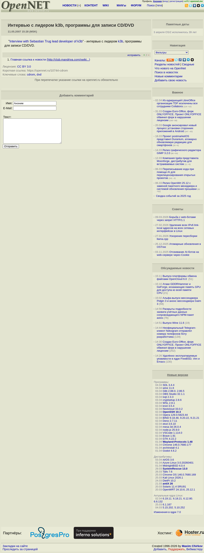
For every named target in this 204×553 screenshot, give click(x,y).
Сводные (188, 64)
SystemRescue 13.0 (175, 468)
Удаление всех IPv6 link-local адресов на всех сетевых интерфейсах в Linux (178, 228)
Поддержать (176, 549)
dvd (39, 74)
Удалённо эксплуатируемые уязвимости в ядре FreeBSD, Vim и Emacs (178, 358)
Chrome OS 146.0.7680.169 (179, 474)
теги (159, 5)
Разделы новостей (167, 64)
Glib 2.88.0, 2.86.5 (173, 390)
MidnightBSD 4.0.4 (174, 465)
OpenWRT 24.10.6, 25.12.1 (179, 489)
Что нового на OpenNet (170, 68)
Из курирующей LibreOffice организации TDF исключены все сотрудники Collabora (177, 103)
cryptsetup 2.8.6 (172, 399)
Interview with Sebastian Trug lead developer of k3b (46, 41)
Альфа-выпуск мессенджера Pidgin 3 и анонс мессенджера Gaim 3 (179, 300)
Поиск (151, 5)
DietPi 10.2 (169, 480)
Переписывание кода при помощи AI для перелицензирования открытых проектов (176, 173)
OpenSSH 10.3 (172, 411)
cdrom (31, 74)
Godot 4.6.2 (170, 450)
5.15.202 (168, 507)
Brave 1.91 (169, 435)
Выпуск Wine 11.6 (173, 322)
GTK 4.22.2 (169, 438)
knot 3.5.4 (169, 405)
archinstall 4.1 (171, 447)
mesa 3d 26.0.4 (172, 426)
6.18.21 (177, 498)
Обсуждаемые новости (177, 268)
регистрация (176, 1)
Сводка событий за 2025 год (173, 195)
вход (165, 1)
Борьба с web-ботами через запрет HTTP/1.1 (176, 219)
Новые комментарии (168, 76)
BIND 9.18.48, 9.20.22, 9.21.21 (181, 417)
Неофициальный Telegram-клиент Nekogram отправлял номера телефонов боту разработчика (176, 332)
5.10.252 (180, 507)
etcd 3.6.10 (169, 423)
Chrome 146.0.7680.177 (177, 444)
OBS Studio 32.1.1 (174, 393)
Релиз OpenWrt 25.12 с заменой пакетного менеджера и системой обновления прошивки (177, 185)
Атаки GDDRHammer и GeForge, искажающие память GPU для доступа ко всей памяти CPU (179, 288)
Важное (177, 92)
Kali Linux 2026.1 (173, 477)
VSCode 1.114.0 (172, 432)
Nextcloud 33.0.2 (173, 408)
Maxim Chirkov (192, 546)
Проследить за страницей (20, 549)
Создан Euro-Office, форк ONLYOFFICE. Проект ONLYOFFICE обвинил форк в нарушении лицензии (179, 116)
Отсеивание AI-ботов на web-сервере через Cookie (178, 253)
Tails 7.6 (167, 471)
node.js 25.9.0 (171, 429)
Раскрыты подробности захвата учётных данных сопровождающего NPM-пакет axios (175, 313)
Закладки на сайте (15, 546)
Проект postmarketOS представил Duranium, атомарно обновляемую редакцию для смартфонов (177, 141)
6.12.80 (187, 498)
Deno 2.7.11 (170, 420)
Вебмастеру (194, 549)
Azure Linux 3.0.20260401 (178, 462)
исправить (134, 55)
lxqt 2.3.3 (168, 396)
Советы (177, 209)
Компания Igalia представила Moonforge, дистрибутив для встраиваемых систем (177, 161)
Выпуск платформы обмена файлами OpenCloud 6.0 (177, 277)
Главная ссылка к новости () (50, 59)
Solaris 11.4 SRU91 (174, 486)
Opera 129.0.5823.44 (175, 414)
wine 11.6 (168, 387)
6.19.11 (167, 498)
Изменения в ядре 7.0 (167, 512)
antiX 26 (168, 483)
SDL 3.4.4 (169, 384)
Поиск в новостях (166, 72)
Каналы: (160, 60)
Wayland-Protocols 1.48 (178, 441)
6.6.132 (158, 501)
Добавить (160, 549)
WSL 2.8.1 (169, 402)
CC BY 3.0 (24, 66)
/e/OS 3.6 (168, 459)
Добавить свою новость (171, 80)
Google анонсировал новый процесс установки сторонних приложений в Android (176, 128)
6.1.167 (167, 504)
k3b (120, 41)
